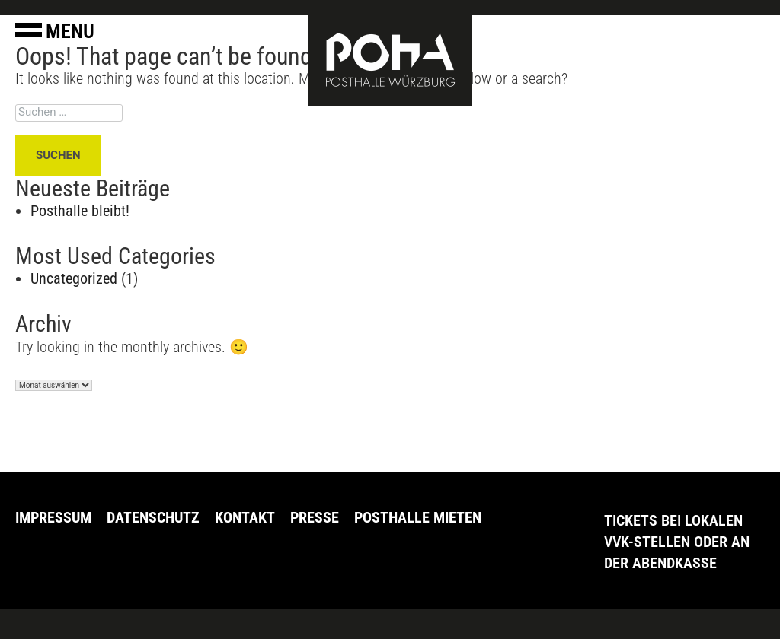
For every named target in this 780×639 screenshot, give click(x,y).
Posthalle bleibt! (79, 211)
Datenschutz (153, 517)
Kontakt (245, 517)
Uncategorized (73, 278)
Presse (314, 517)
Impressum (53, 517)
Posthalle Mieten (417, 517)
